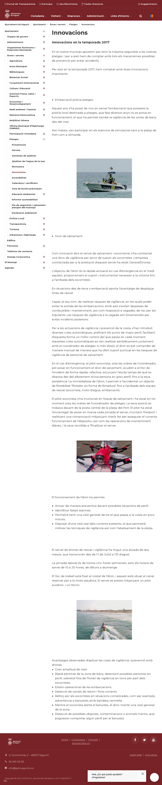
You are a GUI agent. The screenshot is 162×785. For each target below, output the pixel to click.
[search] (140, 14)
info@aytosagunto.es (22, 768)
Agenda (9, 273)
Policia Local (17, 222)
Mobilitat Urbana (19, 122)
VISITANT (94, 739)
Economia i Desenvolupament (20, 104)
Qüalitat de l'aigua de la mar (29, 164)
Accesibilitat (19, 181)
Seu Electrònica (67, 4)
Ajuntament (12, 31)
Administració (96, 14)
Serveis (16, 153)
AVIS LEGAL (150, 754)
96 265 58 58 (16, 761)
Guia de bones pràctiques (27, 192)
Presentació (19, 147)
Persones (13, 250)
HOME (63, 739)
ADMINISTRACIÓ (81, 743)
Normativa (18, 169)
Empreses (75, 14)
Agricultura (16, 61)
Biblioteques (17, 72)
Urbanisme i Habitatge (23, 239)
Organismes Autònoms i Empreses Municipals (21, 49)
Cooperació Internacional (24, 84)
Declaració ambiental (24, 217)
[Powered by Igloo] (4, 781)
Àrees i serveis (16, 55)
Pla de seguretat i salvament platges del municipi (29, 210)
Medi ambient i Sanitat (23, 111)
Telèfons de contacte (20, 256)
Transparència (18, 228)
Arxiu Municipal (18, 67)
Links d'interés (120, 14)
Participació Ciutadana (23, 136)
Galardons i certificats (25, 186)
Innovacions (19, 175)
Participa (45, 4)
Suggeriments (147, 4)
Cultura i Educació (20, 89)
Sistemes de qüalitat (24, 158)
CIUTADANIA (78, 739)
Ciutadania (39, 14)
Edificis (11, 245)
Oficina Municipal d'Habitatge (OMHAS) (27, 129)
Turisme (14, 233)
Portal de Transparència (20, 4)
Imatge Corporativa (18, 261)
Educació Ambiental (24, 197)
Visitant (57, 14)
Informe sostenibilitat (25, 203)
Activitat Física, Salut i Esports (22, 96)
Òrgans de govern (18, 36)
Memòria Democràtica (22, 116)
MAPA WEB (133, 754)
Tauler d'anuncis (92, 4)
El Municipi (11, 267)
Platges (14, 141)
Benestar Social (19, 78)
